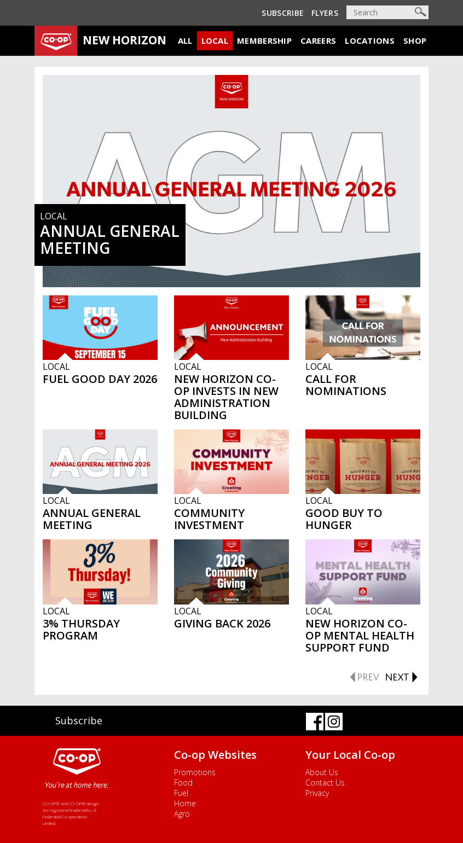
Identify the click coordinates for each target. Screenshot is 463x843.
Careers (318, 40)
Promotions (195, 772)
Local (215, 40)
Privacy (317, 793)
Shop (414, 40)
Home (185, 803)
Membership (264, 40)
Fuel (181, 793)
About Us (321, 772)
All (185, 40)
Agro (182, 814)
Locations (370, 40)
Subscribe (283, 13)
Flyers (324, 13)
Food (183, 782)
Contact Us (325, 782)
